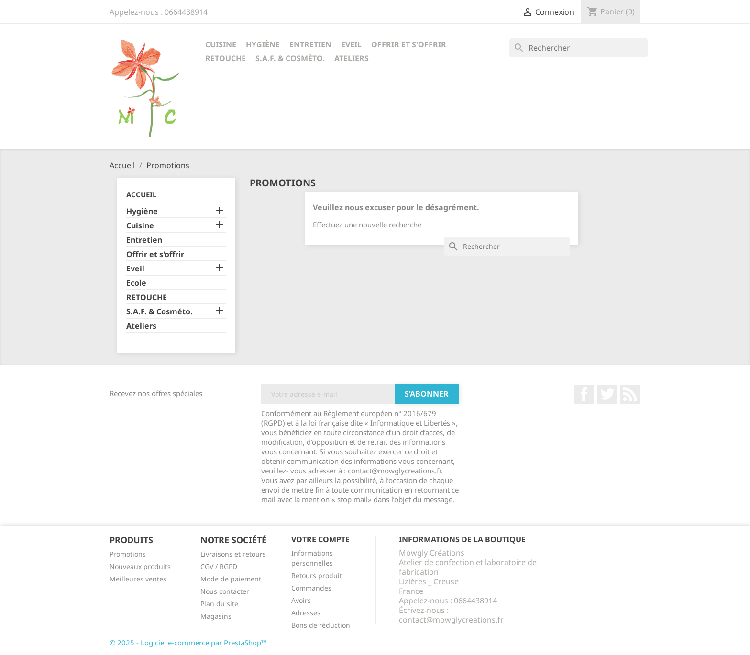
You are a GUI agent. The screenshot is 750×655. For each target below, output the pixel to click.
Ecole (136, 283)
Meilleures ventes (138, 578)
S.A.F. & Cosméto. (290, 58)
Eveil (351, 44)
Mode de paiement (230, 578)
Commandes (311, 587)
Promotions (128, 553)
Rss (630, 394)
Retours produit (316, 575)
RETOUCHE (225, 58)
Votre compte (320, 539)
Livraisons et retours (233, 553)
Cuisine (220, 44)
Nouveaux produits (140, 566)
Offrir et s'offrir (408, 44)
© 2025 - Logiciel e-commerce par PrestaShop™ (188, 642)
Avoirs (301, 600)
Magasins (216, 616)
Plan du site (219, 603)
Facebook (584, 394)
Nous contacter (224, 591)
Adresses (305, 612)
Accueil (141, 194)
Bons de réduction (320, 625)
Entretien (310, 44)
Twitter (607, 394)
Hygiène (263, 44)
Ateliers (351, 58)
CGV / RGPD (218, 566)
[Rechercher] (578, 47)
